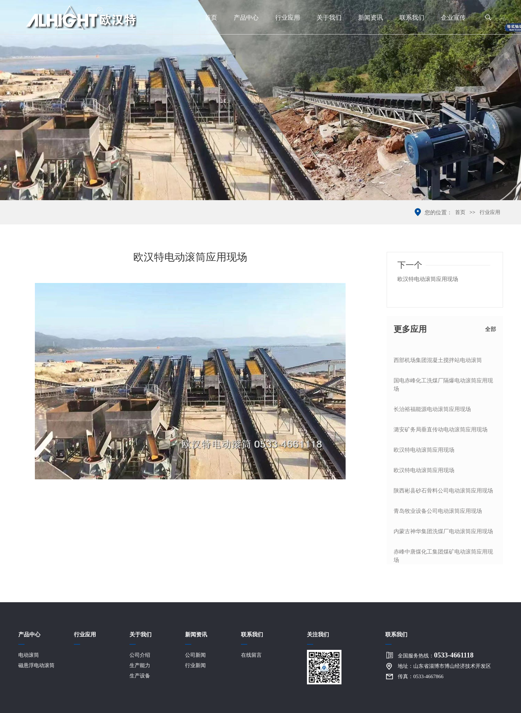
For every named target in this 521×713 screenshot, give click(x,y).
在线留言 (251, 655)
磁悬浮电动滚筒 (36, 665)
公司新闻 (195, 655)
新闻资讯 (370, 17)
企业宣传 (453, 17)
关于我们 (329, 17)
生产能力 (139, 665)
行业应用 (287, 17)
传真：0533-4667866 (421, 676)
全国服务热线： (435, 655)
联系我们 (411, 17)
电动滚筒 (28, 655)
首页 (211, 17)
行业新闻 (195, 665)
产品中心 (246, 17)
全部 (490, 329)
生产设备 (139, 675)
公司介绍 (139, 655)
